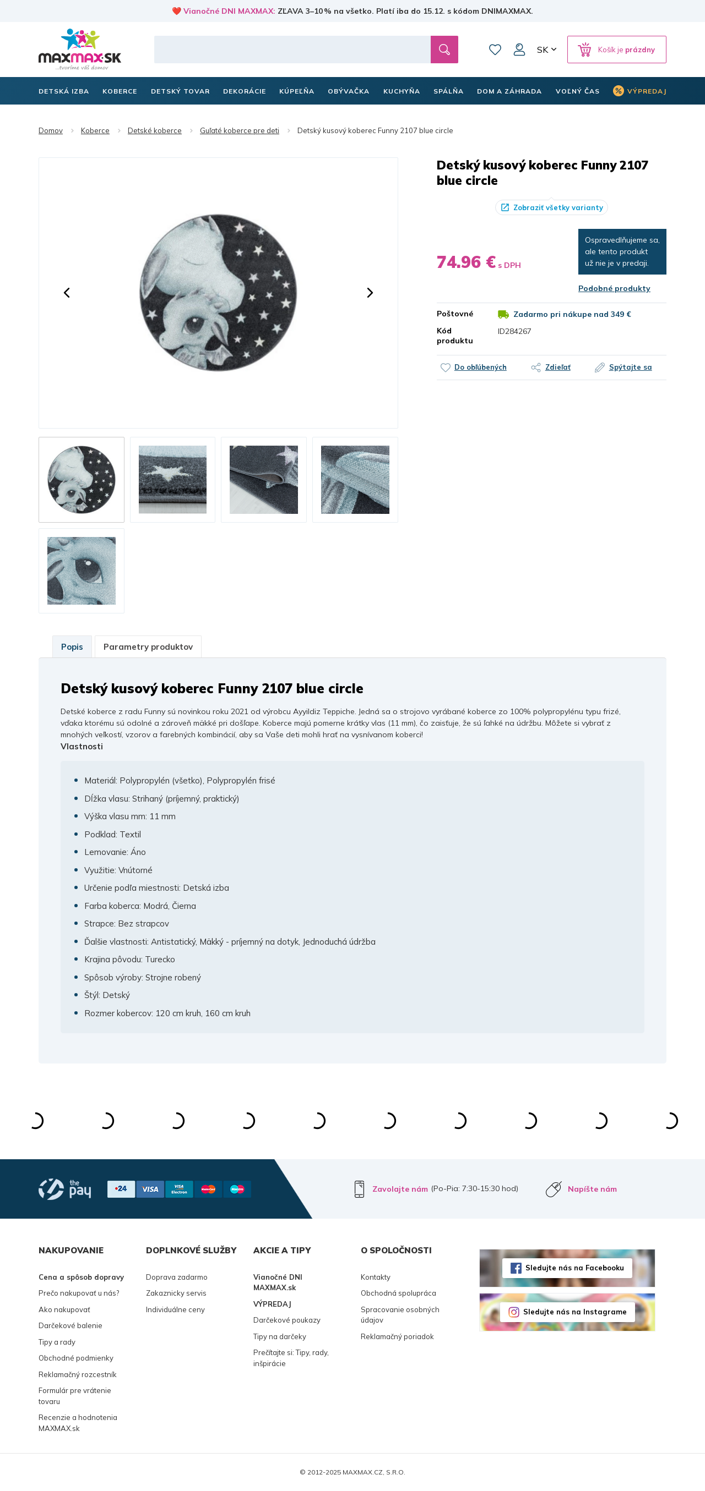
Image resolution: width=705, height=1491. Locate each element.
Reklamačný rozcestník (78, 1374)
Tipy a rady (57, 1341)
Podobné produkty (614, 288)
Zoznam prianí (495, 49)
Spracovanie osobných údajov (400, 1315)
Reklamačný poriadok (397, 1336)
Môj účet (519, 49)
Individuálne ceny (175, 1309)
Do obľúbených (480, 367)
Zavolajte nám (400, 1189)
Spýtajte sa (630, 367)
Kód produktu (455, 336)
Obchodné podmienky (76, 1357)
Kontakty (376, 1277)
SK (542, 49)
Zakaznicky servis (176, 1293)
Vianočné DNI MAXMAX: (229, 11)
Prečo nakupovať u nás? (79, 1293)
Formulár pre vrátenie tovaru (75, 1396)
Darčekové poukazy (287, 1319)
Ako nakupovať (64, 1309)
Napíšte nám (592, 1189)
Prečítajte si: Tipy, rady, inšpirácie (291, 1358)
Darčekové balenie (70, 1325)
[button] (66, 292)
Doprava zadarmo (177, 1277)
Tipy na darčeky (279, 1336)
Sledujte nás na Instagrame (575, 1311)
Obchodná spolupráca (398, 1293)
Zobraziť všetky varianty (558, 207)
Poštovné (455, 314)
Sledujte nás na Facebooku (574, 1267)
